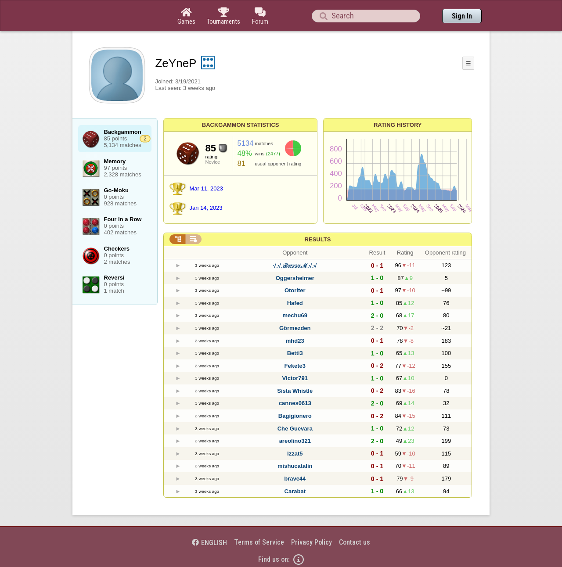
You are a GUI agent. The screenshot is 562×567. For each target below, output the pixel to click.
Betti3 (295, 353)
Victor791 (295, 378)
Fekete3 (295, 365)
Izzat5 (295, 453)
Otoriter (295, 290)
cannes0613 (295, 403)
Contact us (354, 542)
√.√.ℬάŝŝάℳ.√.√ (295, 265)
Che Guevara (295, 428)
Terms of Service (259, 542)
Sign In (462, 16)
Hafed (295, 303)
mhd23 (295, 340)
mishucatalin (294, 466)
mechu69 (295, 315)
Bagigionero (295, 416)
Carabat (295, 491)
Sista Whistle (295, 391)
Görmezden (295, 328)
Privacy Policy (311, 542)
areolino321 (295, 441)
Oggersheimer (295, 278)
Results (318, 239)
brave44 (295, 478)
